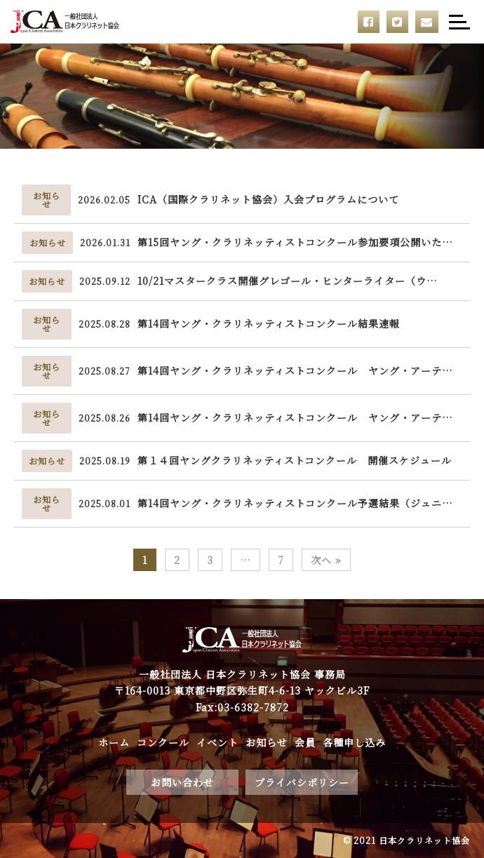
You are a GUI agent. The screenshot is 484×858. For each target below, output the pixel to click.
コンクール (163, 742)
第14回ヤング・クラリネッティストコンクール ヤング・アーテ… (295, 370)
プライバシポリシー (302, 782)
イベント (217, 742)
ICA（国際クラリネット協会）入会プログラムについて (268, 199)
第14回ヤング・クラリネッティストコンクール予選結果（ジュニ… (295, 503)
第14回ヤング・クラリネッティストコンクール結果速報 (268, 323)
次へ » (326, 560)
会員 (305, 742)
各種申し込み (354, 742)
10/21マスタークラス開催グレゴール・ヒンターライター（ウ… (287, 281)
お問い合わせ (182, 782)
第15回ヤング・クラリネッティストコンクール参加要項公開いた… (295, 242)
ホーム (114, 742)
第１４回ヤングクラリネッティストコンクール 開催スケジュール (294, 460)
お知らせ (267, 742)
